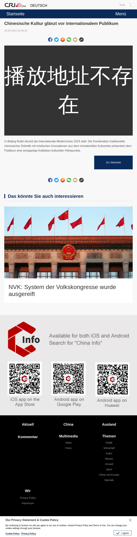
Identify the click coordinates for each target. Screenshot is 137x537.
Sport (109, 469)
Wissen (109, 458)
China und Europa (109, 474)
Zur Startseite (113, 162)
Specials (109, 480)
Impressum (28, 503)
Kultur (109, 453)
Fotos (68, 448)
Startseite (15, 13)
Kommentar (28, 437)
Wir (28, 491)
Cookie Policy (13, 533)
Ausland (109, 424)
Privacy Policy (27, 497)
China (68, 424)
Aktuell (28, 424)
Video (68, 442)
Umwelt (109, 464)
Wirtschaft (109, 448)
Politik (109, 442)
